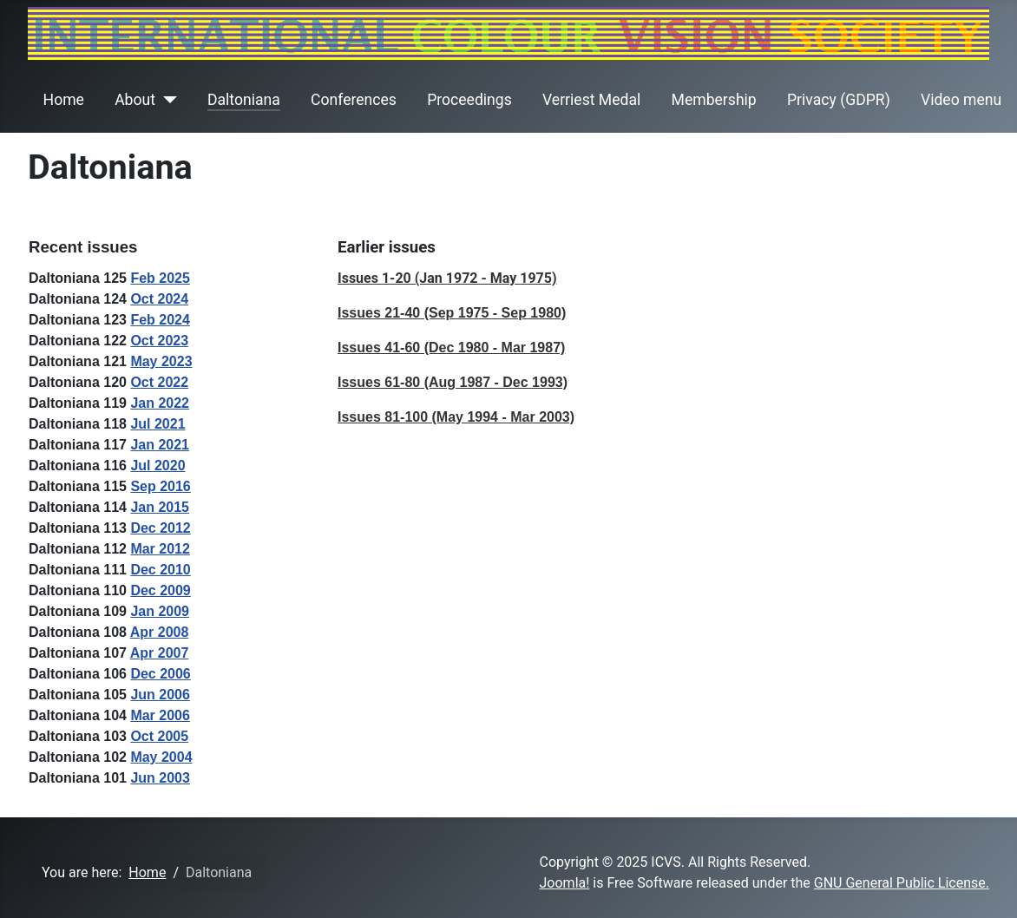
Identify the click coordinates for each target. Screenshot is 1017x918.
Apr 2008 (159, 632)
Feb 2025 (159, 278)
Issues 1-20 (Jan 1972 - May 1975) (447, 278)
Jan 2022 (159, 403)
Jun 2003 (159, 777)
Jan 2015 (159, 507)
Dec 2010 (160, 569)
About (135, 99)
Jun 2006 (159, 694)
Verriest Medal (591, 99)
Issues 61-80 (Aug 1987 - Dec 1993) (453, 382)
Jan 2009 (159, 611)
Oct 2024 (159, 299)
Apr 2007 (159, 653)
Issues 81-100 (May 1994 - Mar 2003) (456, 417)
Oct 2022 (159, 382)
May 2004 (161, 757)
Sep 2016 (160, 486)
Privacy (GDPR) (838, 99)
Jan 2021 (159, 444)
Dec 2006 (160, 673)
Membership (714, 99)
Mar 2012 (160, 548)
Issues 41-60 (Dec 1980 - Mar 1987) (451, 347)
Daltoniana (243, 99)
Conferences (354, 99)
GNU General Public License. (901, 883)
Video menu (961, 99)
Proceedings (469, 99)
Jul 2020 (157, 465)
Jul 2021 (157, 423)
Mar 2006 (160, 715)
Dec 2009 (160, 590)
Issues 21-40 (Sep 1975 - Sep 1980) (452, 312)
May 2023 (161, 361)
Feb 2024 (159, 319)
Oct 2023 (159, 340)
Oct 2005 (159, 736)
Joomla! (565, 883)
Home (63, 99)
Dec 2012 (160, 528)
